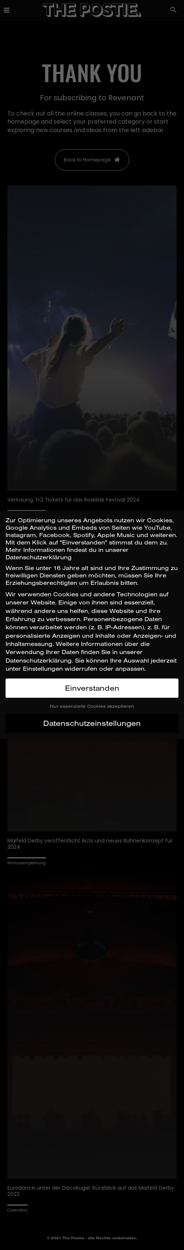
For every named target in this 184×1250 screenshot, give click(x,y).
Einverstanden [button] (92, 688)
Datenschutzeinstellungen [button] (92, 723)
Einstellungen (43, 668)
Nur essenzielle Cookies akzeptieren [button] (92, 706)
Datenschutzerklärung (39, 660)
